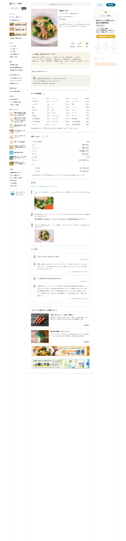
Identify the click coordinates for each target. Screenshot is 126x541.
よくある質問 (13, 183)
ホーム (13, 14)
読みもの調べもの (14, 99)
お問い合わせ (13, 180)
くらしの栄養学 (15, 102)
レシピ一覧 (12, 46)
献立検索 (14, 64)
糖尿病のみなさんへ (15, 83)
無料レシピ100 (13, 57)
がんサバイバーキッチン (16, 80)
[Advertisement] (63, 537)
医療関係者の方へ (16, 20)
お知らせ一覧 (13, 186)
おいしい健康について (17, 17)
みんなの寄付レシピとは (16, 78)
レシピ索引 (12, 51)
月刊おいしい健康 (14, 104)
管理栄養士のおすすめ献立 (16, 70)
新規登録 (110, 5)
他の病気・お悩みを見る (16, 38)
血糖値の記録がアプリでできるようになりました (61, 4)
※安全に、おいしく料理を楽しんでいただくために (43, 186)
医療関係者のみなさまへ (16, 172)
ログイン (100, 5)
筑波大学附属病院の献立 (16, 67)
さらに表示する (60, 63)
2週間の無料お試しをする (106, 36)
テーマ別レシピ (14, 49)
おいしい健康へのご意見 (16, 178)
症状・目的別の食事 (15, 91)
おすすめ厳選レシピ (15, 54)
